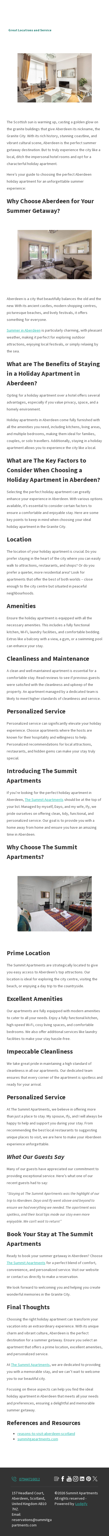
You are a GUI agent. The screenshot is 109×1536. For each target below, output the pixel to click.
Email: (16, 1514)
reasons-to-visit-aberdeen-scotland (46, 1433)
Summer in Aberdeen (24, 330)
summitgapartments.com (37, 1439)
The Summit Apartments (44, 799)
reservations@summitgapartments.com (32, 1522)
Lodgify (81, 1503)
